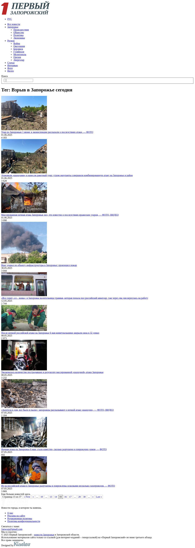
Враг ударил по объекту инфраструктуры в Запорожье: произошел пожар (39, 265)
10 (42, 496)
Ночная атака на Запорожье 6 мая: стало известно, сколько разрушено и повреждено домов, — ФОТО (54, 449)
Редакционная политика (19, 518)
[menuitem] (100, 19)
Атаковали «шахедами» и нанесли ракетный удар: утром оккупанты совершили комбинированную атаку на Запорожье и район (67, 175)
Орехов (17, 57)
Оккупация (19, 46)
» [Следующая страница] (93, 496)
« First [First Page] (27, 496)
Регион (10, 40)
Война (16, 43)
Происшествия (21, 29)
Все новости (13, 24)
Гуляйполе (18, 51)
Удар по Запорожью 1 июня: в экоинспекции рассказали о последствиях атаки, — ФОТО (47, 132)
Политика (18, 35)
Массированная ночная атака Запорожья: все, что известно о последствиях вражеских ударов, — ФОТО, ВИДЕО (60, 215)
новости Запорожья (44, 534)
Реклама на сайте (16, 515)
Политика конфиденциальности (23, 521)
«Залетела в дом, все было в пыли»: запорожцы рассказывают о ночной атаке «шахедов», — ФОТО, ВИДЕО (57, 410)
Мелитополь (19, 54)
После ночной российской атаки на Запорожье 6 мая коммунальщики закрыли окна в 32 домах (50, 333)
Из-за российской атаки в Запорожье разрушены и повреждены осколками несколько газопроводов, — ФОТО (58, 485)
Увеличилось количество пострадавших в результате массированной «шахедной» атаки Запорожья (52, 372)
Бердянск (18, 49)
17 (70, 496)
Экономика (19, 38)
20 (79, 496)
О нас (10, 513)
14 (56, 496)
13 (51, 496)
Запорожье (12, 27)
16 (65, 496)
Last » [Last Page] (99, 496)
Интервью (12, 65)
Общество (18, 32)
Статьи (10, 62)
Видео (10, 71)
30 (84, 496)
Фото (10, 68)
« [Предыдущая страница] (33, 496)
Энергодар (18, 60)
